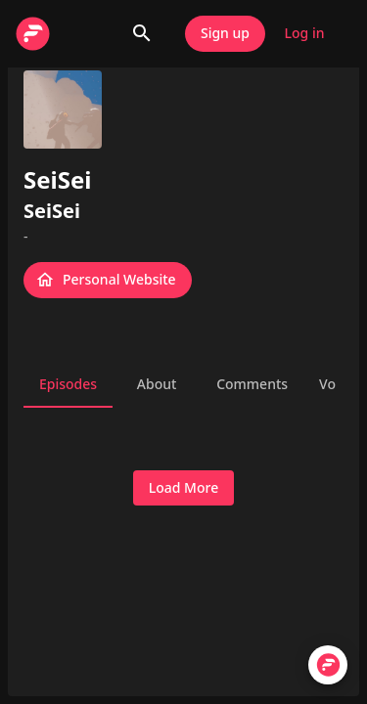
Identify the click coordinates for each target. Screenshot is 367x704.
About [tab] (157, 384)
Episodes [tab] (68, 384)
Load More (183, 488)
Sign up (225, 34)
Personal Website (107, 280)
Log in (304, 34)
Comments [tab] (252, 384)
